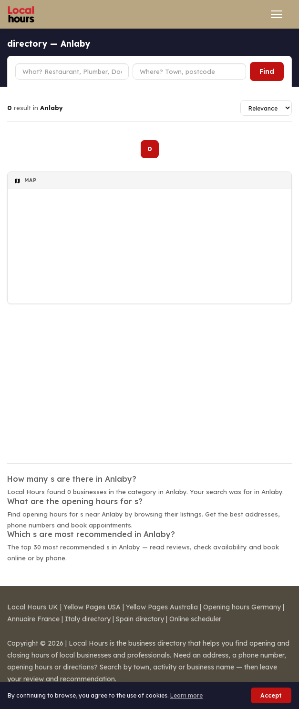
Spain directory (140, 619)
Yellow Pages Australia (162, 607)
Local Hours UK (32, 607)
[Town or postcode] (189, 71)
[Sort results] (266, 108)
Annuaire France (33, 619)
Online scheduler (195, 619)
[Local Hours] (21, 14)
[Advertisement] (149, 377)
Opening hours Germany (242, 607)
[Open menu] (276, 14)
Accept (271, 695)
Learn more (186, 695)
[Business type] (72, 71)
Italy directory (88, 619)
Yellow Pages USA (92, 607)
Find (266, 71)
